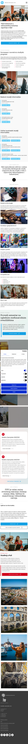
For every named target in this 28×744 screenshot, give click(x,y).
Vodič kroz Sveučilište (4, 725)
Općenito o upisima (4, 719)
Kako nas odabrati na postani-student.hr (14, 527)
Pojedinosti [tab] (14, 354)
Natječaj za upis (14, 524)
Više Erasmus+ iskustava (13, 481)
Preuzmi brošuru (16, 140)
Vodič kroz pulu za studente (15, 574)
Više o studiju (6, 105)
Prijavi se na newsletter (4, 730)
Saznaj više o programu (14, 333)
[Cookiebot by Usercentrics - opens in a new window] (22, 351)
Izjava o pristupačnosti (4, 728)
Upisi (1, 721)
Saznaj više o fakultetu (14, 43)
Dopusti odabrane (14, 388)
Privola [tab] (5, 354)
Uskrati (14, 391)
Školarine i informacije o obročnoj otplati (7, 723)
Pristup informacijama (4, 726)
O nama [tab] (23, 354)
